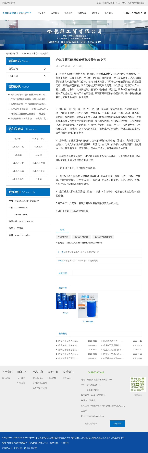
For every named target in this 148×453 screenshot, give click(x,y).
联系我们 (109, 13)
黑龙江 (34, 448)
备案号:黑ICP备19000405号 (14, 443)
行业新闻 (13, 76)
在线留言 (95, 13)
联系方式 (67, 378)
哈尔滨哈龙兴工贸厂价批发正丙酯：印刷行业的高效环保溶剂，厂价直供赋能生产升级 (29, 94)
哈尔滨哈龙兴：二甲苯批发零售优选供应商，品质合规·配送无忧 (29, 104)
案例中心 (53, 371)
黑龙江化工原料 (40, 388)
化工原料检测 (39, 163)
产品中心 (38, 371)
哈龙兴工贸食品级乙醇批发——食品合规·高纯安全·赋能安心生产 (29, 114)
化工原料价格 (39, 138)
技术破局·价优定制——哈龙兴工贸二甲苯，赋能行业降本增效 (29, 109)
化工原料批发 (18, 179)
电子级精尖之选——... (113, 358)
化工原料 (68, 13)
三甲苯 (39, 179)
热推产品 (6, 448)
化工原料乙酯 (18, 171)
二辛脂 (39, 155)
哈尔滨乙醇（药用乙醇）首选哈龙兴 (81, 260)
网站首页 (41, 13)
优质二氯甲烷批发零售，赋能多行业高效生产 (29, 99)
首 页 (23, 53)
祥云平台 (44, 443)
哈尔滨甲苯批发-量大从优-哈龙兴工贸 (82, 252)
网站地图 (110, 3)
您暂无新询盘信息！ (137, 3)
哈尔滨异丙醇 (63, 237)
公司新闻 (45, 53)
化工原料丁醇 (39, 171)
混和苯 (18, 138)
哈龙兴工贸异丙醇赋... (68, 341)
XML (124, 3)
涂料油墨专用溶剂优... (68, 350)
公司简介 (6, 378)
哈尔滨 (27, 448)
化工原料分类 (18, 163)
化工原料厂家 (18, 147)
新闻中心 (33, 53)
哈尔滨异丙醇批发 (81, 237)
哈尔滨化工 (38, 378)
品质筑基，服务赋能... (68, 345)
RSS (118, 3)
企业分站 (101, 3)
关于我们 (55, 13)
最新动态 (82, 13)
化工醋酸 (18, 155)
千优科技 (65, 443)
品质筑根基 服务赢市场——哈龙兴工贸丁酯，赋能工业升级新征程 (29, 118)
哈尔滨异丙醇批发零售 (103, 237)
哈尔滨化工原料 (40, 383)
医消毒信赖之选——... (113, 341)
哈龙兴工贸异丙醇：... (113, 345)
